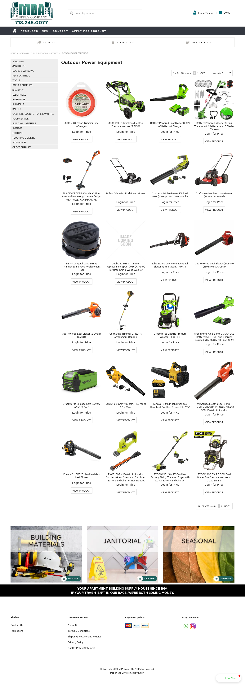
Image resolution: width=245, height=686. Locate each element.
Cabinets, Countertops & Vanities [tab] (33, 113)
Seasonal (24, 53)
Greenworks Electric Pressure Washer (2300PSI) (170, 335)
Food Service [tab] (20, 118)
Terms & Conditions (79, 630)
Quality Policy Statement (81, 647)
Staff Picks (125, 42)
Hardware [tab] (18, 99)
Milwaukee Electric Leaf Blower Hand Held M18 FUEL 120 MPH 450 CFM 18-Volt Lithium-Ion (214, 407)
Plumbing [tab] (18, 104)
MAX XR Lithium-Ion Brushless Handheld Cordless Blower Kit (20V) (170, 405)
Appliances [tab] (19, 142)
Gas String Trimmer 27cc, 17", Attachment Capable (125, 335)
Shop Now (18, 61)
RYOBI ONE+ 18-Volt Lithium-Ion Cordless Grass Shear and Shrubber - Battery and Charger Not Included (125, 477)
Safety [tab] (16, 109)
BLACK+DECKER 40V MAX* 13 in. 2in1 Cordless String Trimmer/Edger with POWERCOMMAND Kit (81, 196)
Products (29, 31)
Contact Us (17, 625)
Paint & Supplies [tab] (22, 85)
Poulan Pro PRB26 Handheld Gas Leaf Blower (81, 475)
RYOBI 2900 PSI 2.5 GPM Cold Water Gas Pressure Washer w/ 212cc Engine (214, 477)
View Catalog (201, 42)
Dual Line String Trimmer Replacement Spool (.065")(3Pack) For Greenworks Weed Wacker (125, 266)
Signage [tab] (17, 128)
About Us (73, 625)
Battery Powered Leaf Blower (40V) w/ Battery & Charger (170, 124)
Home (15, 31)
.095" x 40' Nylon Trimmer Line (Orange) (82, 124)
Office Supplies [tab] (21, 147)
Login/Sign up (206, 12)
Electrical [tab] (19, 94)
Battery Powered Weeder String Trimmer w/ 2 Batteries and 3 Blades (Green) (214, 126)
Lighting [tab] (17, 132)
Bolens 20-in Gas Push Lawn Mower (125, 193)
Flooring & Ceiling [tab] (24, 137)
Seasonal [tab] (18, 89)
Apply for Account (89, 31)
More (81, 139)
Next (202, 73)
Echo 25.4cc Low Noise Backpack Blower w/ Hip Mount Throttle (170, 265)
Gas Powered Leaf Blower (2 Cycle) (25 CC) (81, 335)
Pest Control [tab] (21, 75)
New (45, 31)
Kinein (141, 672)
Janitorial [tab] (19, 65)
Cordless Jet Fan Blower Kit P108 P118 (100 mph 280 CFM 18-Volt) (170, 194)
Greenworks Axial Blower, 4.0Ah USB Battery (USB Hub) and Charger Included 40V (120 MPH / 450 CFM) (214, 336)
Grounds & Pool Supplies (45, 53)
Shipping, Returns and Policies (84, 636)
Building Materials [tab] (24, 123)
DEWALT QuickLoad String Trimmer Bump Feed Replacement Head (81, 266)
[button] (228, 678)
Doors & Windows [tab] (23, 70)
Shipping (49, 42)
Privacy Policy (75, 642)
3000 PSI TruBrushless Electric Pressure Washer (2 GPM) (126, 124)
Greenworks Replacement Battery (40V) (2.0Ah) (81, 405)
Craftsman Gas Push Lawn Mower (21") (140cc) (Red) (214, 194)
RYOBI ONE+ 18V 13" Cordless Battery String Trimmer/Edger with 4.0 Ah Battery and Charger (170, 477)
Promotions (17, 630)
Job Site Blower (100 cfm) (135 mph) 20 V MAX (126, 405)
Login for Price (81, 131)
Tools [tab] (16, 80)
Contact (60, 31)
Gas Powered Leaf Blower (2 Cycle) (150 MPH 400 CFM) (214, 265)
